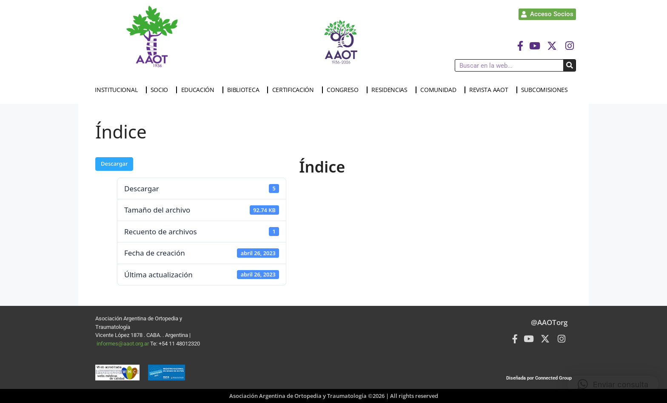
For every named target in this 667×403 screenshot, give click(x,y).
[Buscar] (569, 65)
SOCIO (162, 90)
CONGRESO (345, 90)
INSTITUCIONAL (118, 90)
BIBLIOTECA (245, 90)
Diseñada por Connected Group (539, 378)
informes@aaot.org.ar (123, 343)
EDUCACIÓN (200, 90)
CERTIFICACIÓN (295, 90)
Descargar (114, 163)
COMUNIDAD (440, 90)
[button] (612, 384)
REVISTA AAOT (490, 90)
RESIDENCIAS (391, 90)
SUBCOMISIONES (546, 90)
